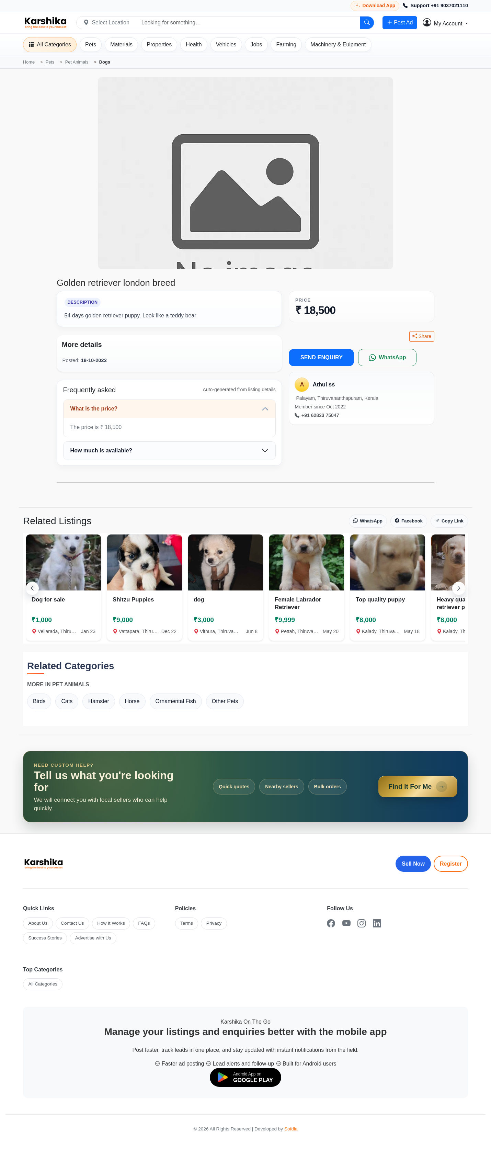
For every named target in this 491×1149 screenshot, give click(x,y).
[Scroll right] (458, 588)
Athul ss (324, 384)
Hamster (98, 701)
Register (451, 864)
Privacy (214, 923)
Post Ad (400, 23)
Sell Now (413, 864)
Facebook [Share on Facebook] (409, 521)
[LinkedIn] (377, 923)
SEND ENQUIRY (321, 357)
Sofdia (291, 1128)
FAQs (144, 923)
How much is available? (101, 450)
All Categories (42, 984)
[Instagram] (361, 923)
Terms (186, 923)
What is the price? (94, 409)
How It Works (111, 923)
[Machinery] (338, 44)
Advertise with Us (93, 937)
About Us (37, 923)
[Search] (367, 22)
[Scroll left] (32, 588)
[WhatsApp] (387, 357)
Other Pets (225, 701)
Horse (132, 701)
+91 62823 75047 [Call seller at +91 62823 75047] (317, 415)
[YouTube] (346, 923)
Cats (66, 701)
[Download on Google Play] (245, 1077)
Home (29, 62)
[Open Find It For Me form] (245, 786)
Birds (39, 701)
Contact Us (72, 923)
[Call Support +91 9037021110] (435, 6)
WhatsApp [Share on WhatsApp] (367, 521)
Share (421, 336)
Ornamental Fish (176, 701)
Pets (50, 62)
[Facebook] (331, 923)
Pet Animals (77, 62)
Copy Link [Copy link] (449, 521)
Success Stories (44, 937)
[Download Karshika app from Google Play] (375, 6)
